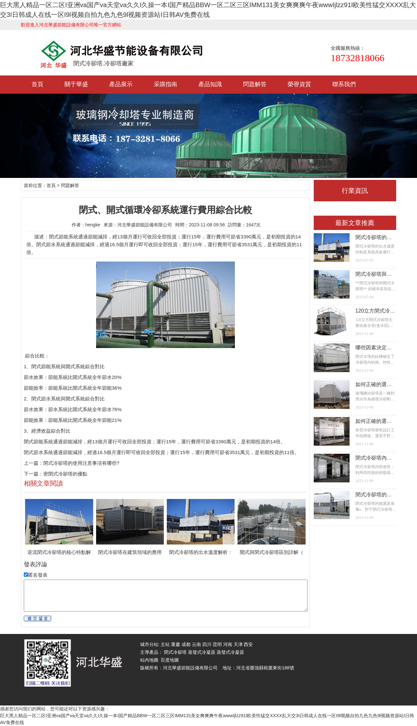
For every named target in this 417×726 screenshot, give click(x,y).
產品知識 (210, 84)
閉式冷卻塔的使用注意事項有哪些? (81, 463)
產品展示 (121, 84)
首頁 (37, 84)
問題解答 (254, 84)
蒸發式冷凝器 (201, 652)
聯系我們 (344, 84)
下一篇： (33, 474)
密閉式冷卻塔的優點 (65, 474)
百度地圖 (170, 660)
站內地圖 (149, 660)
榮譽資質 (299, 84)
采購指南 (165, 84)
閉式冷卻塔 (175, 652)
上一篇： (33, 463)
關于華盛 (76, 84)
